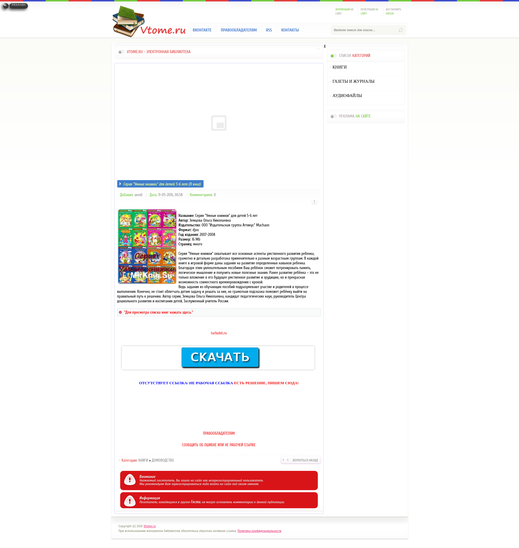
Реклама (19, 4)
